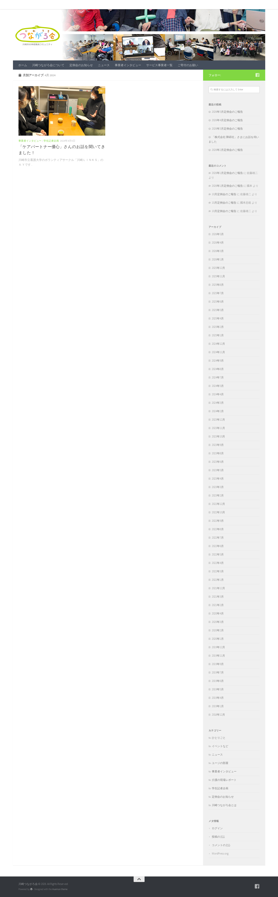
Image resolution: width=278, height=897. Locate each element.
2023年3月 (218, 487)
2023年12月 (218, 419)
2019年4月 (218, 697)
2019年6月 (218, 681)
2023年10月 (218, 436)
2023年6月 (218, 461)
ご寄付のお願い (185, 4)
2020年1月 (218, 638)
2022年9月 (218, 520)
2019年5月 (218, 689)
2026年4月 (218, 242)
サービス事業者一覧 (156, 4)
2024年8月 (218, 369)
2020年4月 (218, 613)
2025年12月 (218, 268)
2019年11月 (218, 655)
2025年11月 (218, 276)
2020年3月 (218, 622)
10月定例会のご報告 (224, 194)
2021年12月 (218, 588)
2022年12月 (218, 504)
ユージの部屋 (220, 763)
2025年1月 (218, 335)
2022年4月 (218, 563)
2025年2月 (218, 327)
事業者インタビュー (125, 4)
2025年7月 (218, 293)
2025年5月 (218, 310)
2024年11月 (218, 352)
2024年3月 (218, 402)
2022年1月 (218, 579)
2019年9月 (218, 664)
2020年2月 (218, 630)
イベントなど (220, 746)
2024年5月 (218, 386)
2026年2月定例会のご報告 (227, 150)
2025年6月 (218, 301)
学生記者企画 (51, 140)
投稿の (218, 836)
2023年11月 (218, 428)
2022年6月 (218, 546)
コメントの (221, 845)
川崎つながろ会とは (224, 805)
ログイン (217, 828)
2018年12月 (218, 714)
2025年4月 (218, 318)
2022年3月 (218, 571)
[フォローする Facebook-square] (257, 75)
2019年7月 (218, 672)
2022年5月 (218, 554)
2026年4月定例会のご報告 (227, 120)
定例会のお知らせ (78, 4)
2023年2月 (218, 495)
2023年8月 (218, 453)
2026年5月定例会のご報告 (227, 111)
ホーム (20, 4)
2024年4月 (218, 394)
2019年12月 (218, 647)
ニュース (101, 4)
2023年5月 (218, 470)
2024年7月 (218, 377)
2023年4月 (218, 478)
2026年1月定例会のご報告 (227, 173)
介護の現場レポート (224, 780)
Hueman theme (59, 889)
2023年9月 (218, 445)
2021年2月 (218, 605)
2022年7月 (218, 537)
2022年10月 (218, 512)
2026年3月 (218, 251)
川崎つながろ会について (45, 4)
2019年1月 (218, 706)
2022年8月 (218, 529)
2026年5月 (218, 234)
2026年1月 (218, 259)
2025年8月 (218, 284)
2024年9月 (218, 360)
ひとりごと (219, 737)
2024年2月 (218, 411)
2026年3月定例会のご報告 (227, 128)
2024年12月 (218, 343)
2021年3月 (218, 596)
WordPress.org (220, 853)
